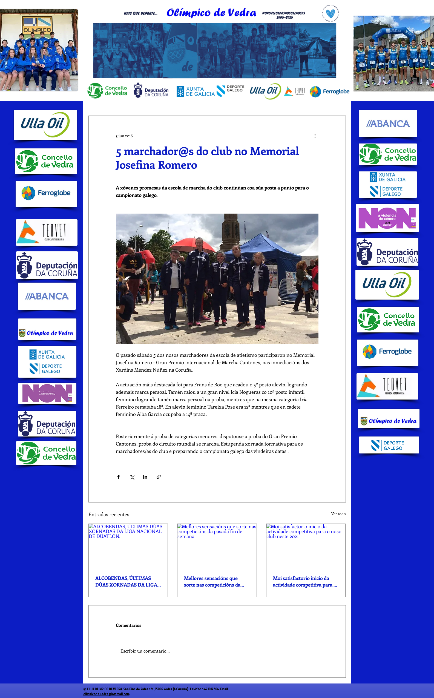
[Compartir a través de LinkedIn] (145, 476)
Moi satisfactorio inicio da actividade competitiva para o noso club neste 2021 (304, 581)
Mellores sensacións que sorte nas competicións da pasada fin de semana (212, 581)
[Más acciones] (315, 135)
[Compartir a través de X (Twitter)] (131, 476)
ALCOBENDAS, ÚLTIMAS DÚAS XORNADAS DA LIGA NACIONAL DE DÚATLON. (126, 581)
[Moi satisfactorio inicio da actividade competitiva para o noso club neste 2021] (306, 546)
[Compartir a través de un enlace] (158, 476)
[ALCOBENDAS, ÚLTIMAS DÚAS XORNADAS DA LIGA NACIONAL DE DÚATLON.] (128, 546)
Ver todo (338, 513)
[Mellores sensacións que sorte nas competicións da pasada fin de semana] (217, 546)
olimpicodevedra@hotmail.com (106, 693)
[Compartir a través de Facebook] (118, 476)
